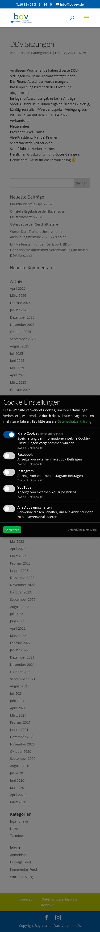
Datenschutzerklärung (74, 421)
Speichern (12, 530)
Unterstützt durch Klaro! (82, 529)
